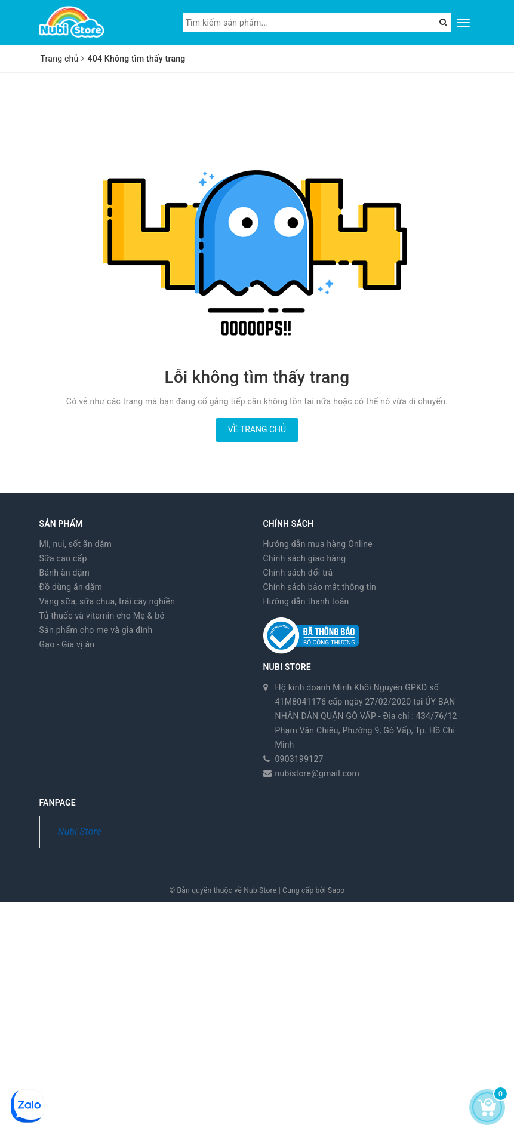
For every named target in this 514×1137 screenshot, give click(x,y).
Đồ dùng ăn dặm (71, 587)
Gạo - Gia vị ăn (67, 644)
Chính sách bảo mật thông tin (320, 587)
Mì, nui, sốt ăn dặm (75, 544)
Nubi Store (80, 831)
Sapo (336, 890)
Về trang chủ (257, 429)
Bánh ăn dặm (64, 572)
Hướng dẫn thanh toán (306, 601)
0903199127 (299, 759)
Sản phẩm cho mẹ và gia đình (96, 630)
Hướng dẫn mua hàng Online (318, 544)
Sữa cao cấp (63, 558)
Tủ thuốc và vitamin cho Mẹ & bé (102, 615)
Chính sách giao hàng (304, 558)
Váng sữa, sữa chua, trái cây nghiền (107, 601)
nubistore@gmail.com (317, 773)
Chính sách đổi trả (298, 572)
